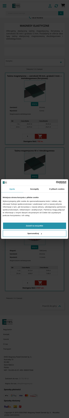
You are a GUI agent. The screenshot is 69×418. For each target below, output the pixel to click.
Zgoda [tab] (12, 189)
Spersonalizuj (34, 233)
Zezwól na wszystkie (34, 226)
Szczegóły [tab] (34, 189)
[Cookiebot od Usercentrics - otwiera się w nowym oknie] (56, 182)
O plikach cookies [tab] (57, 189)
